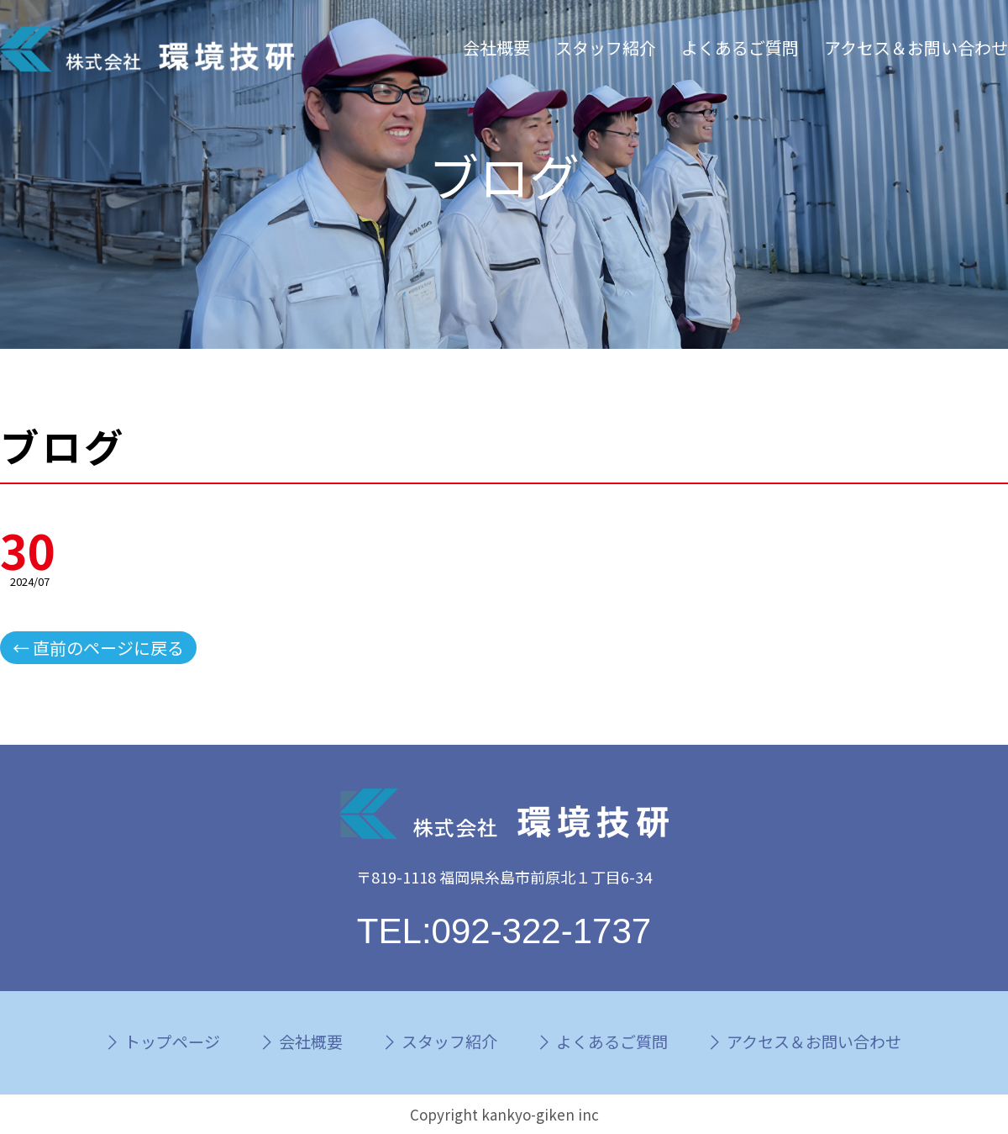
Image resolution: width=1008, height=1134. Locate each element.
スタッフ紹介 (605, 47)
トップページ (172, 1041)
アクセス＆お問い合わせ (916, 47)
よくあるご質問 (740, 47)
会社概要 (496, 47)
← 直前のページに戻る (98, 648)
